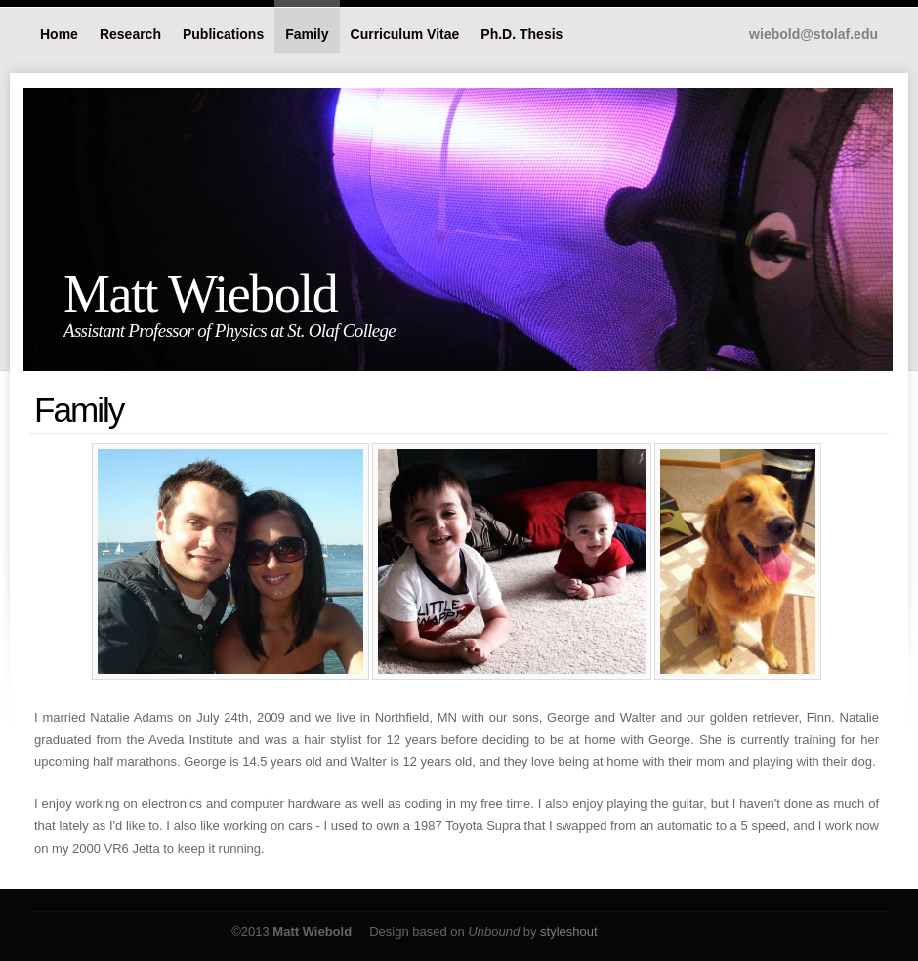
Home (59, 34)
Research (130, 34)
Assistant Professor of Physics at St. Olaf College (229, 330)
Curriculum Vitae (405, 34)
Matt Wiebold (200, 294)
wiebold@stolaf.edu (813, 34)
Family (306, 34)
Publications (223, 34)
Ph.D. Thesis (521, 34)
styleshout (569, 931)
